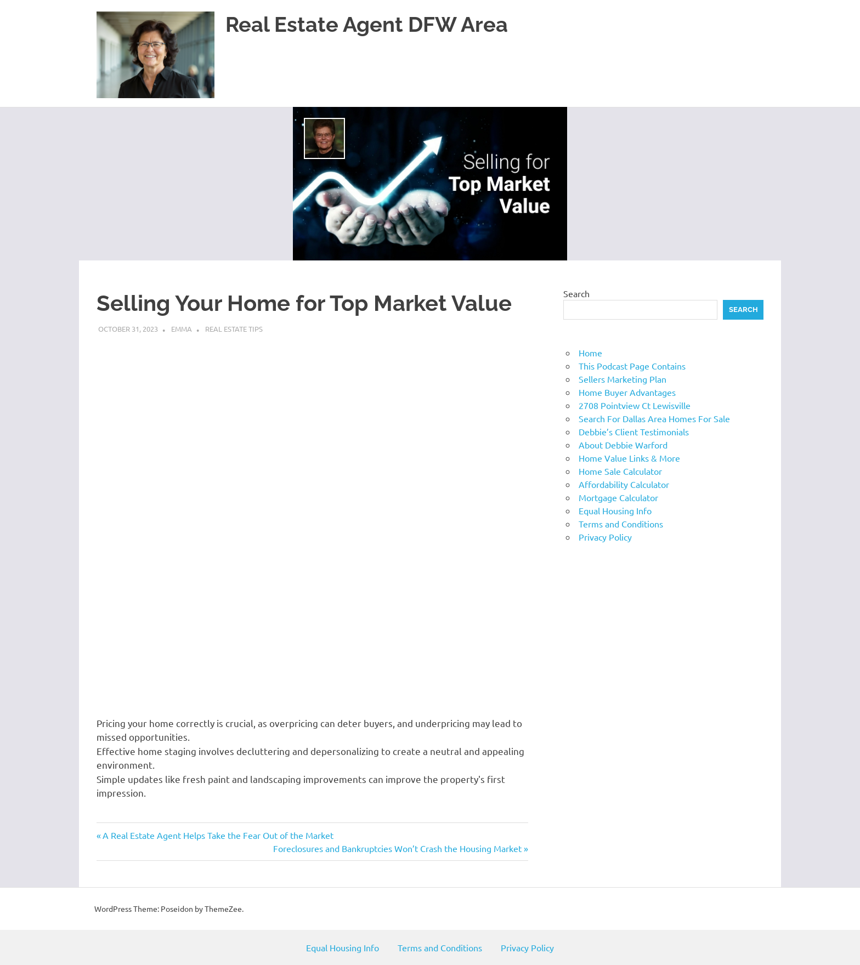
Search (576, 293)
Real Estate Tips (234, 328)
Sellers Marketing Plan (622, 378)
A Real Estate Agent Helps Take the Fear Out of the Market (217, 835)
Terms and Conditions (621, 523)
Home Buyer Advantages (627, 392)
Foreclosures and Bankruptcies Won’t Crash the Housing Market (397, 848)
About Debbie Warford (623, 444)
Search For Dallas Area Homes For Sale (654, 418)
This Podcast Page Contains (632, 365)
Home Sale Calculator (620, 471)
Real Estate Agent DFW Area (366, 24)
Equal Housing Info (615, 510)
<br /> (272, 523)
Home (590, 352)
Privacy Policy (605, 536)
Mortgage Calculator (618, 497)
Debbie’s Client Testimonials (634, 431)
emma (181, 328)
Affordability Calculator (624, 484)
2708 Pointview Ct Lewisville (635, 405)
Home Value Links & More (629, 457)
